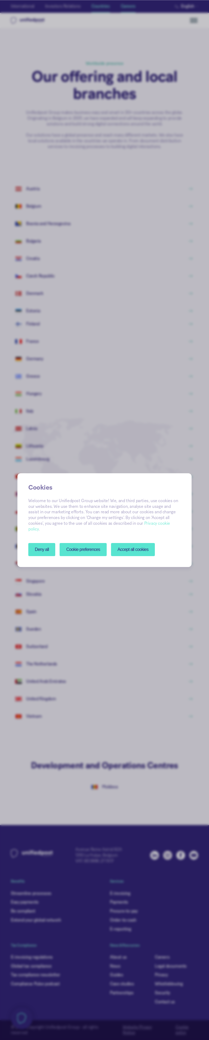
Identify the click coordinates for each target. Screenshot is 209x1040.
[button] (83, 549)
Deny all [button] (42, 549)
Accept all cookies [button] (133, 549)
